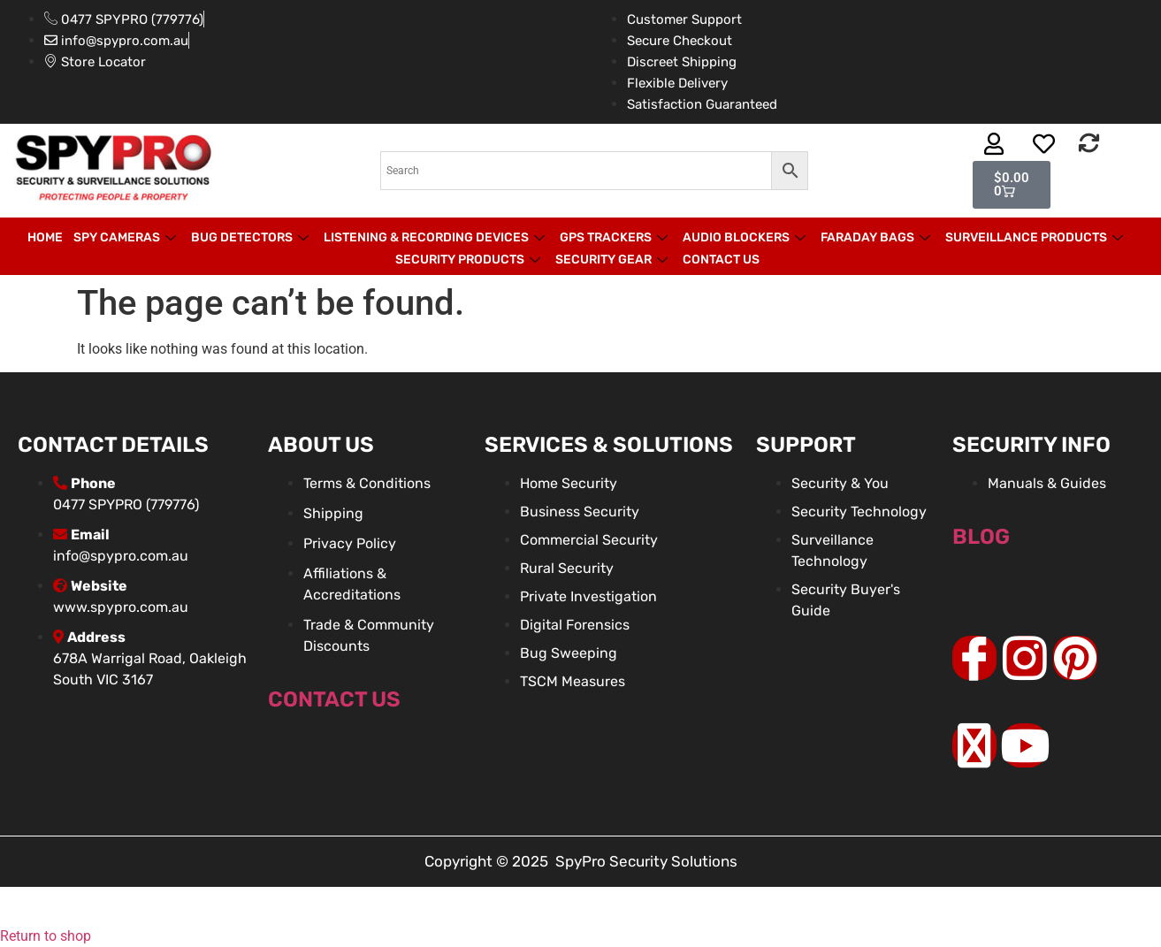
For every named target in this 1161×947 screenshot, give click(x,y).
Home (45, 237)
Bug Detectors (252, 237)
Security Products (470, 259)
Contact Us (721, 259)
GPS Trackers (616, 237)
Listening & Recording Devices (436, 237)
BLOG (981, 536)
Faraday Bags (878, 237)
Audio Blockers (746, 237)
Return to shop (45, 936)
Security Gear (613, 259)
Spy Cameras (126, 237)
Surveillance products (1036, 237)
